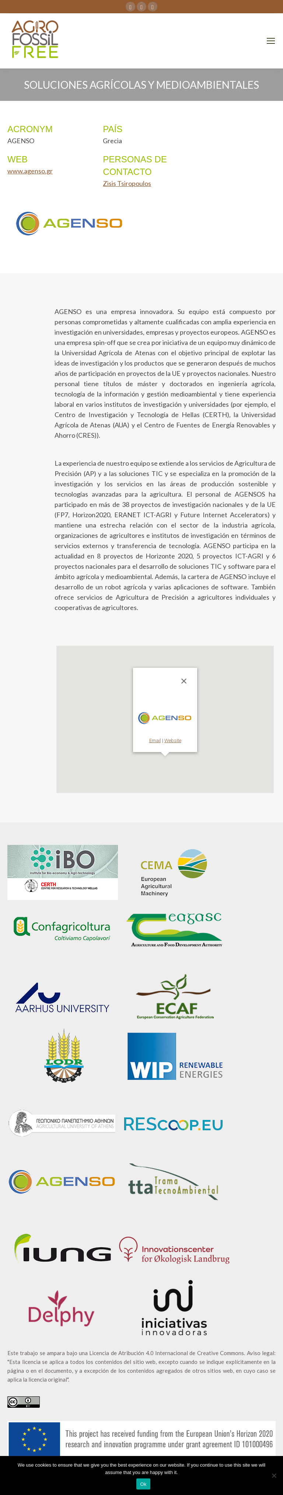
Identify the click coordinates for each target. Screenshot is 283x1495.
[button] (165, 760)
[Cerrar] (184, 681)
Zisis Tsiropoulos (127, 183)
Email (155, 740)
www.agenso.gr (30, 171)
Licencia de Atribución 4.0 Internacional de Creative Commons (166, 1353)
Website (172, 740)
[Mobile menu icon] (271, 41)
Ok (143, 1484)
